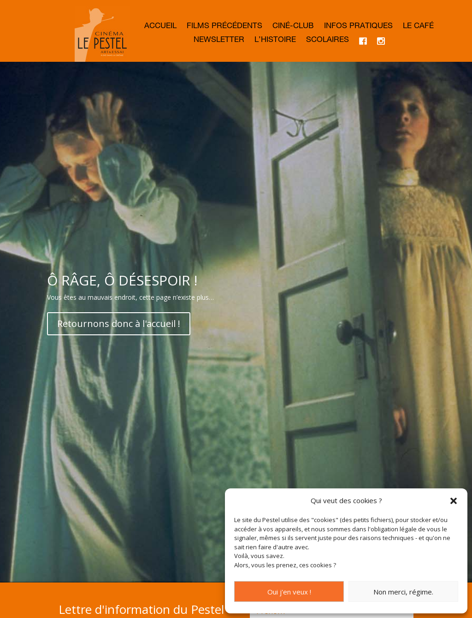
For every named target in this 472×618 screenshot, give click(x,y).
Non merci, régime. (403, 591)
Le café (418, 27)
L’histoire (275, 40)
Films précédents (224, 27)
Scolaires (327, 40)
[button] (453, 500)
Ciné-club (293, 27)
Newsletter (219, 40)
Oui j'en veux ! (289, 591)
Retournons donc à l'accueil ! (118, 359)
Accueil (160, 27)
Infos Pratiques (358, 27)
